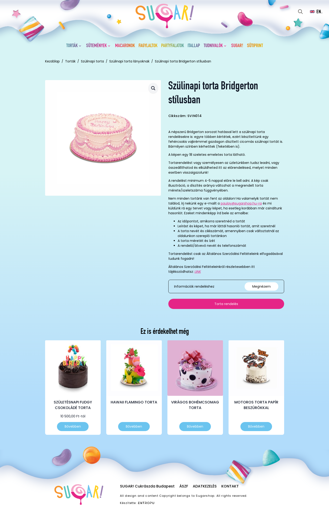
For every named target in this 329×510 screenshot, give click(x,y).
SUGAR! (237, 46)
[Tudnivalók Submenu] (226, 46)
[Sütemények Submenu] (110, 46)
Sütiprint (255, 46)
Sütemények (96, 46)
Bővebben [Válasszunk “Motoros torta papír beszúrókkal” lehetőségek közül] (256, 426)
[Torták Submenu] (81, 46)
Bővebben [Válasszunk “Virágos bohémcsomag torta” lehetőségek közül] (195, 426)
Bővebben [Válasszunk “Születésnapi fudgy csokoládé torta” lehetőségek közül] (73, 426)
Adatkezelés (205, 486)
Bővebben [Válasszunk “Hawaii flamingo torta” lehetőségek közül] (134, 426)
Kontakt (230, 486)
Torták (72, 46)
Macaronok (125, 46)
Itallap (194, 46)
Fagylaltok (148, 46)
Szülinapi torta (92, 61)
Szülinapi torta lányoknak (129, 61)
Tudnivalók (213, 46)
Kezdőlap (52, 61)
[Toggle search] (300, 11)
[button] (153, 88)
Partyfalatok (172, 46)
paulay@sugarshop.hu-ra (241, 203)
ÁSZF (183, 486)
